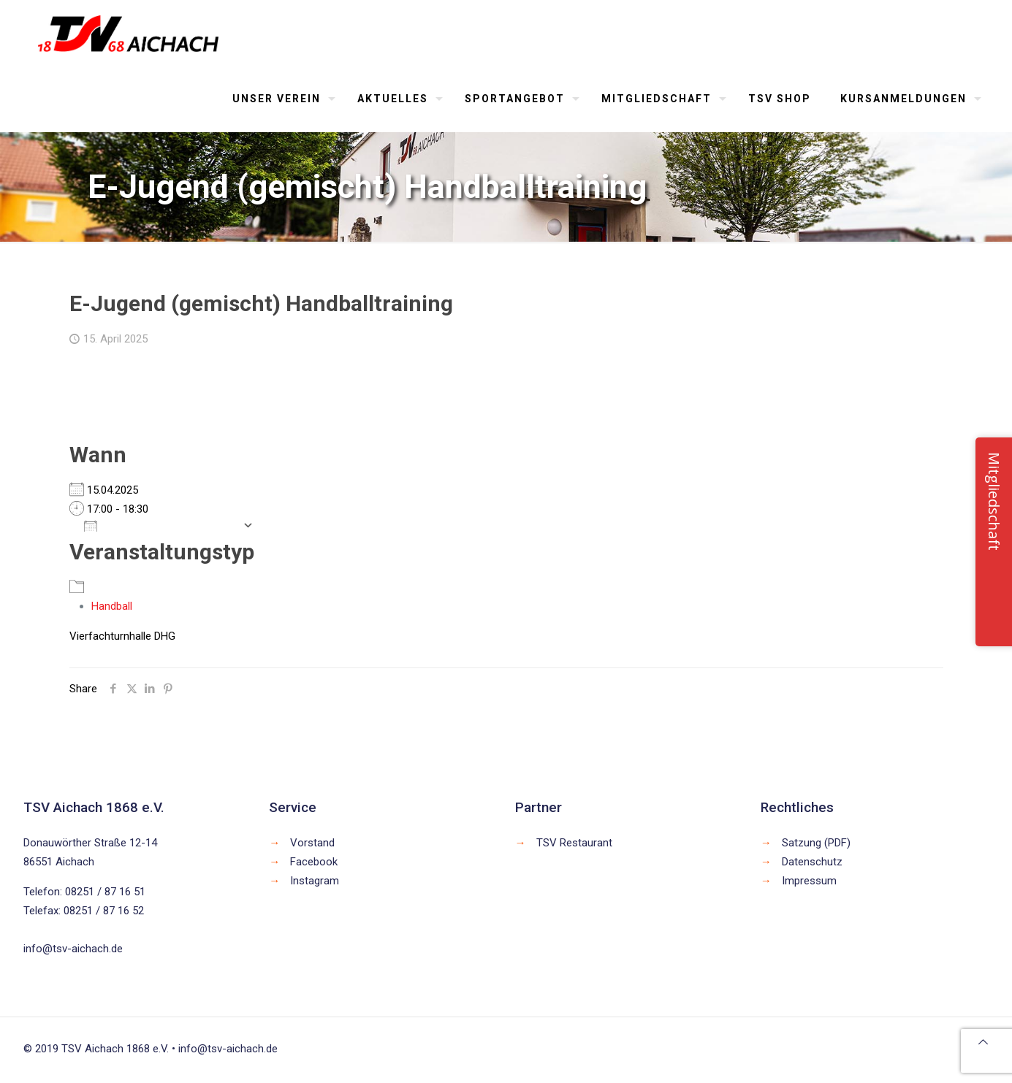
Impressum (809, 880)
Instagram (314, 880)
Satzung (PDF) (816, 842)
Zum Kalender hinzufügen (159, 525)
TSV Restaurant (574, 842)
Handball (111, 606)
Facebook (314, 861)
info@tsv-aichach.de (73, 948)
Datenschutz (812, 861)
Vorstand (312, 842)
